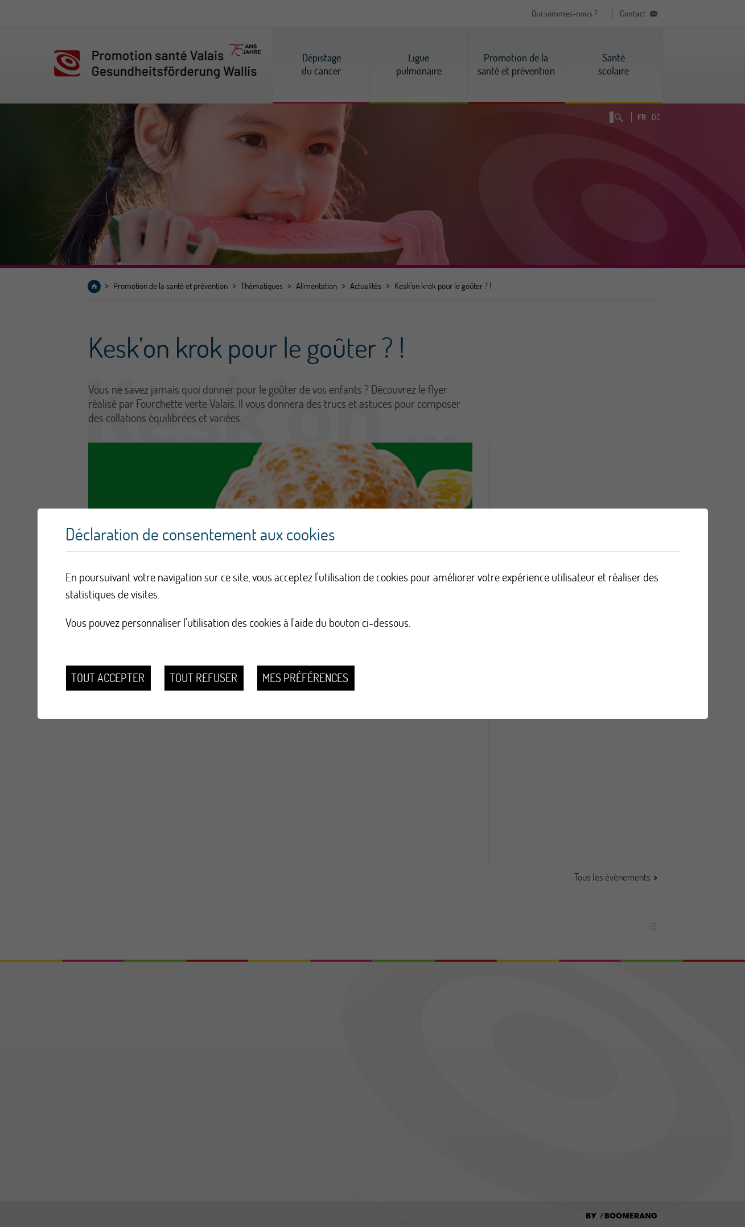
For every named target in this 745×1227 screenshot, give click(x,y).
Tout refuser (203, 678)
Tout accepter (108, 678)
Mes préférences (305, 678)
